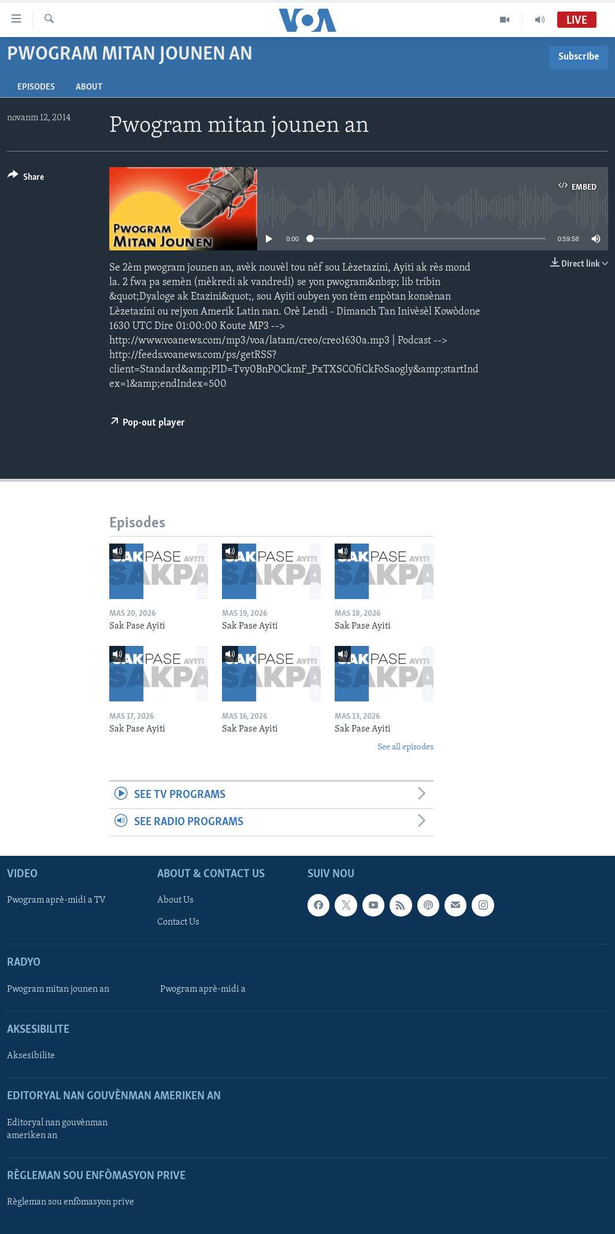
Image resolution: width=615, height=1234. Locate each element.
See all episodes (405, 747)
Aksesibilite (31, 1056)
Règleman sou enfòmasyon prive (70, 1202)
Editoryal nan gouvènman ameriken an (57, 1129)
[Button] (26, 179)
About (89, 87)
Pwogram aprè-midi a (203, 989)
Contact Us (178, 923)
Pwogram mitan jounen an (58, 989)
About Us (175, 901)
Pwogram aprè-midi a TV (56, 901)
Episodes (36, 87)
